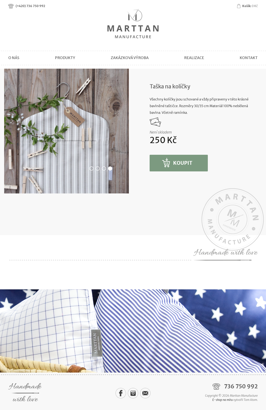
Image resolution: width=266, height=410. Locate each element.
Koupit (182, 163)
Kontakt (249, 57)
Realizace (194, 57)
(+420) (30, 6)
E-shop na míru (222, 400)
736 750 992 (241, 386)
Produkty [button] (65, 57)
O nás (13, 57)
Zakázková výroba (130, 57)
